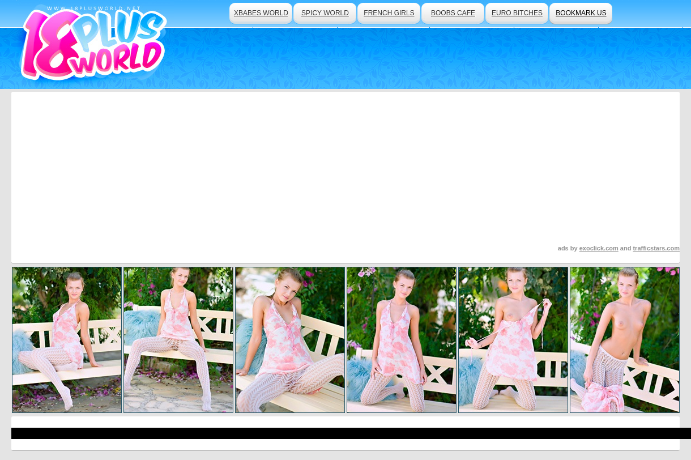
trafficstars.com (656, 248)
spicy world (325, 13)
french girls (389, 13)
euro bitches (517, 13)
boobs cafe (453, 13)
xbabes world (261, 13)
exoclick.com (599, 248)
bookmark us (581, 13)
